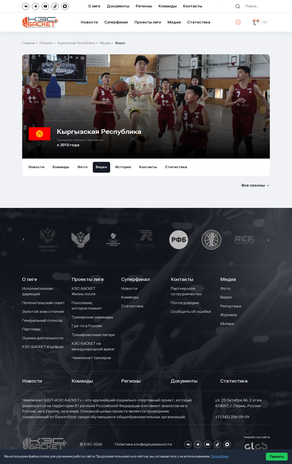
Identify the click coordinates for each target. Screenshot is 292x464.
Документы (118, 6)
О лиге (94, 6)
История (123, 167)
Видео (101, 167)
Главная (28, 43)
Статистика (198, 22)
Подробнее (220, 456)
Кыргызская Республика (76, 43)
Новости (89, 22)
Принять (277, 456)
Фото (82, 167)
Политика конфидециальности (143, 444)
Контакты (192, 6)
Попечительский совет (43, 303)
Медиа (174, 22)
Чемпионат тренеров (91, 358)
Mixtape (227, 323)
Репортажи (230, 306)
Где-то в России (87, 326)
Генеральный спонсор (42, 320)
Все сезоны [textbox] (253, 185)
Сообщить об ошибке (191, 311)
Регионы (144, 6)
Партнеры (31, 329)
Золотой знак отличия (43, 311)
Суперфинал (116, 22)
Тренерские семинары (92, 317)
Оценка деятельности (42, 338)
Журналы (228, 315)
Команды (168, 6)
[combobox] (255, 185)
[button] (24, 240)
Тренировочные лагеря (93, 335)
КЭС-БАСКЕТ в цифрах (43, 347)
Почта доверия (185, 303)
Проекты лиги (88, 279)
